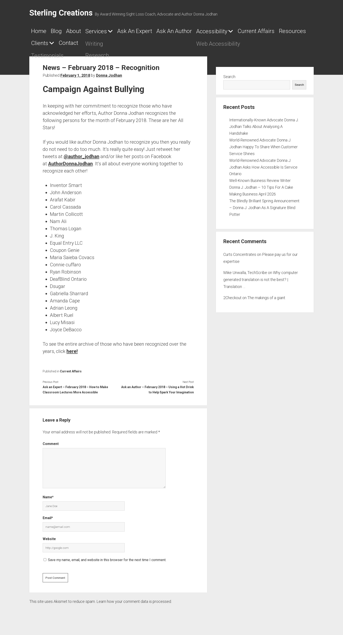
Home (40, 32)
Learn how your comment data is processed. (134, 603)
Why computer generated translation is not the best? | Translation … (260, 281)
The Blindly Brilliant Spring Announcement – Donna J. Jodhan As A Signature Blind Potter (264, 209)
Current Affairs (53, 45)
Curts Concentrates (239, 256)
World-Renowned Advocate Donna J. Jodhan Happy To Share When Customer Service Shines (263, 149)
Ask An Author (210, 32)
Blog (63, 32)
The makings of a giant (266, 299)
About (85, 32)
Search (229, 78)
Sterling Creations (61, 12)
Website (49, 541)
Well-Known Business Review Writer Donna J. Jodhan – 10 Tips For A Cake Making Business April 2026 (261, 189)
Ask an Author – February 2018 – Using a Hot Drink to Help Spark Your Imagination (157, 391)
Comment (51, 445)
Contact (168, 45)
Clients (131, 45)
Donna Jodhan (109, 77)
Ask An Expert (161, 32)
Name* (48, 499)
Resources (98, 45)
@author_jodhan (81, 158)
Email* (48, 520)
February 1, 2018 (75, 77)
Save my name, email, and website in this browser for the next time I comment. (107, 562)
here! (72, 353)
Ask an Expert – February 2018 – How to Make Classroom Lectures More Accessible (75, 391)
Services (113, 32)
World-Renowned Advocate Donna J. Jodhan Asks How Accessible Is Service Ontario (263, 169)
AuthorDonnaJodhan (70, 165)
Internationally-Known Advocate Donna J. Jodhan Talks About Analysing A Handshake (264, 128)
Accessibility (257, 32)
